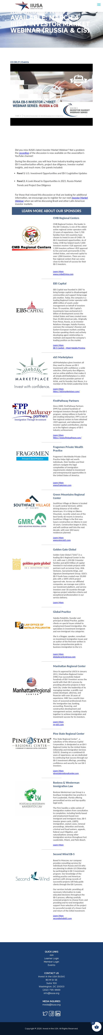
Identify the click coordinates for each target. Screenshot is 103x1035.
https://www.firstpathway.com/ (67, 437)
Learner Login (51, 958)
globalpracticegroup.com (64, 657)
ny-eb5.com (58, 724)
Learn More (58, 271)
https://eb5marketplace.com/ (66, 391)
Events (25, 62)
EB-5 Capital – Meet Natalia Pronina (69, 348)
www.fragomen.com (62, 485)
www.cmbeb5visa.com (63, 274)
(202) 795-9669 (51, 989)
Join (52, 955)
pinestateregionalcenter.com (66, 773)
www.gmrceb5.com (62, 540)
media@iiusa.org (51, 1004)
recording (24, 152)
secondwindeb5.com (62, 918)
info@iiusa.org (51, 993)
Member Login (51, 961)
